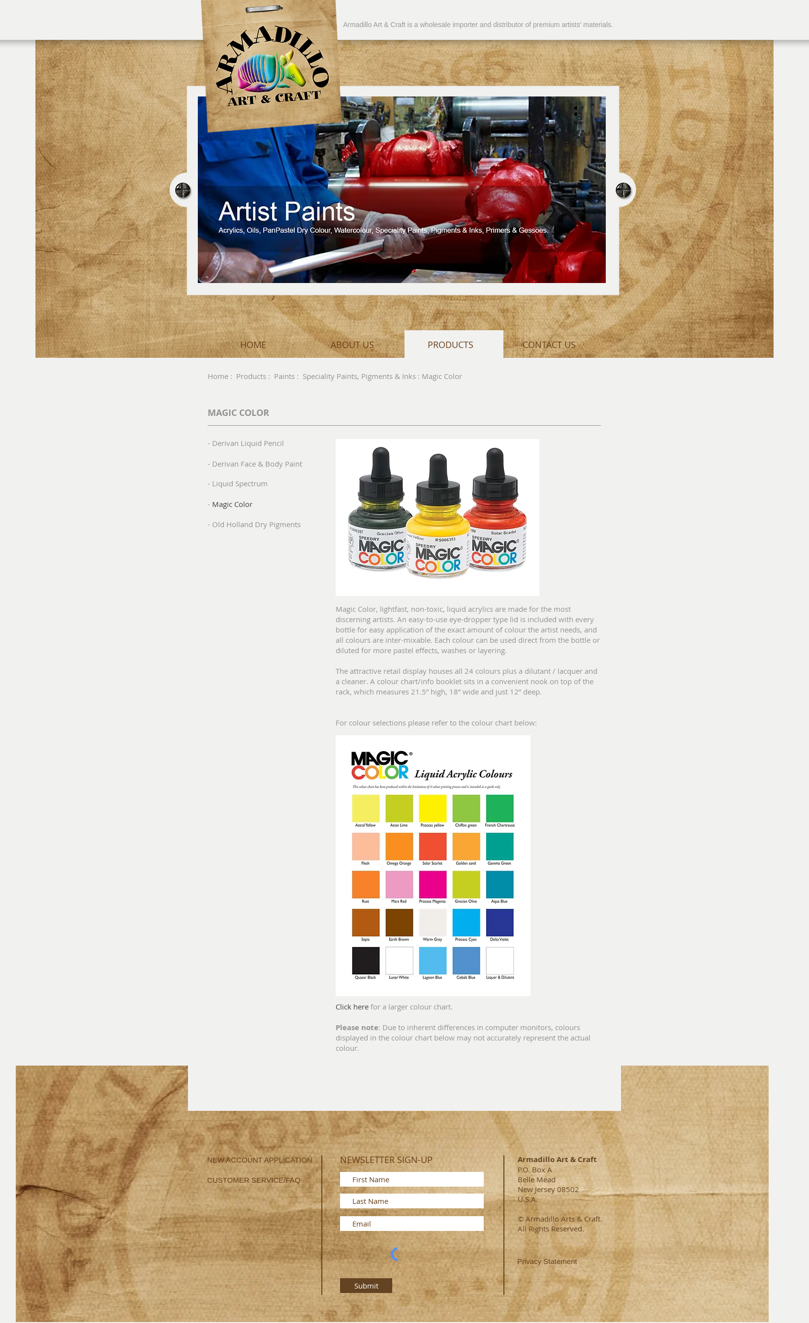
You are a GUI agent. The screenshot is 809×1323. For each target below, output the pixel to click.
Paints (284, 376)
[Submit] (366, 1285)
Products (251, 376)
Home (218, 376)
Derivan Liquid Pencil (248, 443)
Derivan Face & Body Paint (257, 464)
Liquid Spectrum (240, 483)
